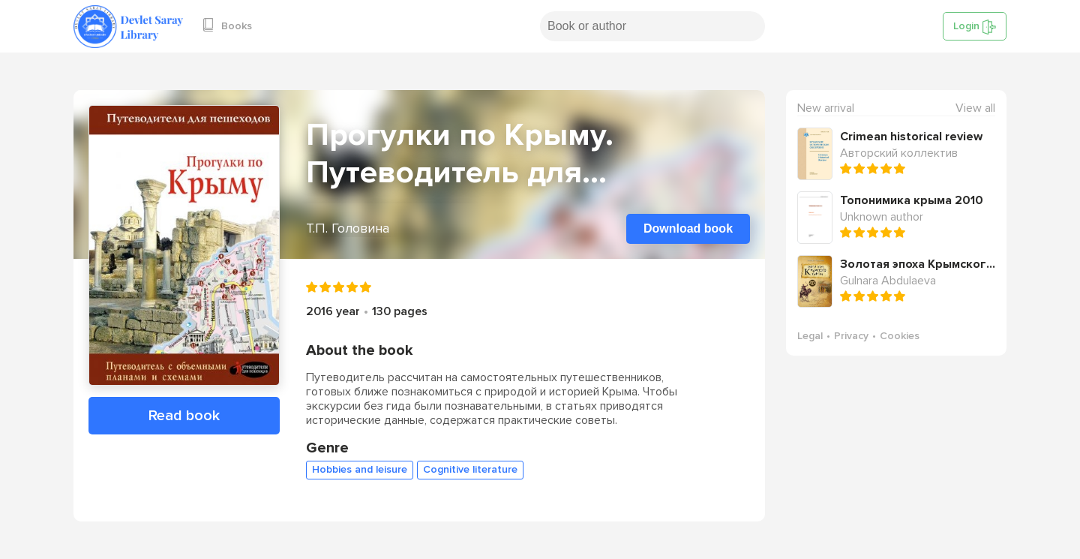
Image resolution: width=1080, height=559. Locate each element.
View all (975, 108)
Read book (184, 416)
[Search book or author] (652, 26)
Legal (810, 335)
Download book (688, 228)
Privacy (851, 335)
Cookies (900, 335)
